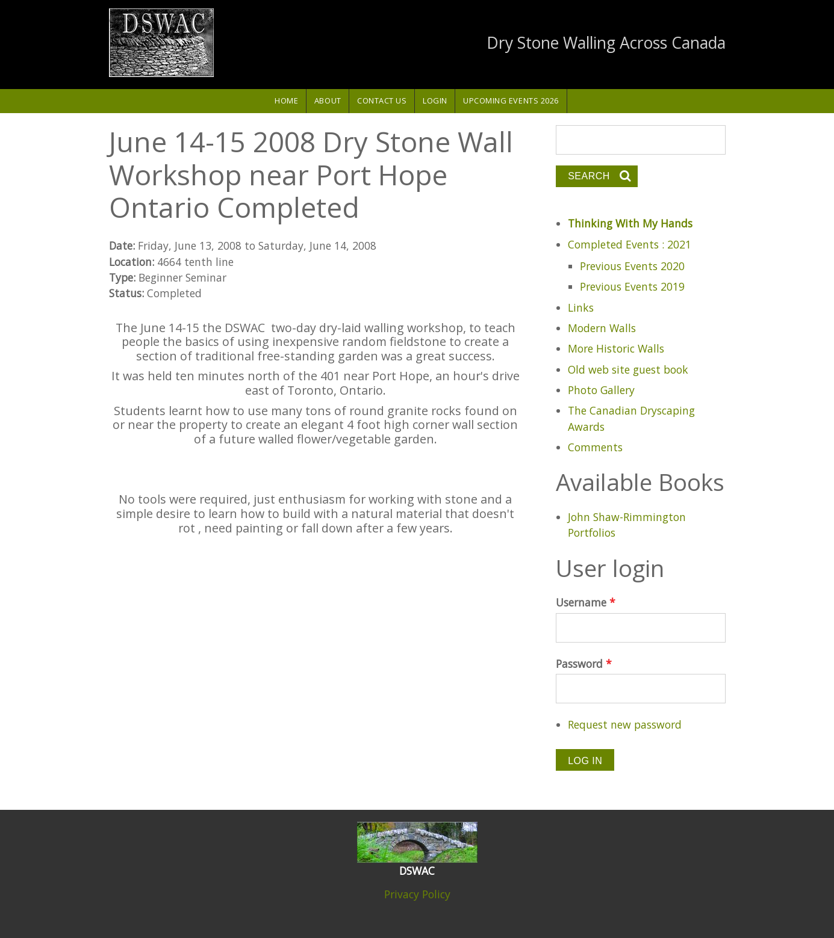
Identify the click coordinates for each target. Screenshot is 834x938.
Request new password (625, 724)
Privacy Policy (417, 894)
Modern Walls (602, 328)
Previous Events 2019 (632, 286)
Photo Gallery (601, 390)
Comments (595, 447)
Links (581, 307)
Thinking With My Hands (630, 223)
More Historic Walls (616, 348)
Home (286, 100)
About (327, 100)
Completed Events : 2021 (629, 244)
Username (585, 602)
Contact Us (381, 100)
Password (584, 663)
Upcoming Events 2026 (511, 100)
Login (435, 100)
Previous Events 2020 (632, 266)
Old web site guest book (628, 369)
